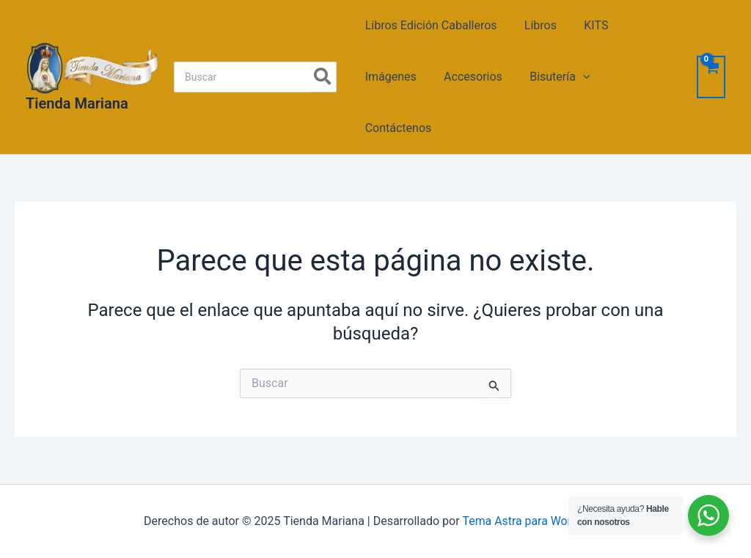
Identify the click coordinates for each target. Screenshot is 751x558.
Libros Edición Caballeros (429, 25)
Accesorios (467, 77)
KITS (586, 25)
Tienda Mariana (77, 103)
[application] (573, 77)
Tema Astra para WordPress (535, 521)
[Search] (323, 77)
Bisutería (550, 77)
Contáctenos (396, 128)
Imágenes (388, 77)
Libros (535, 25)
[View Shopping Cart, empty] (711, 77)
